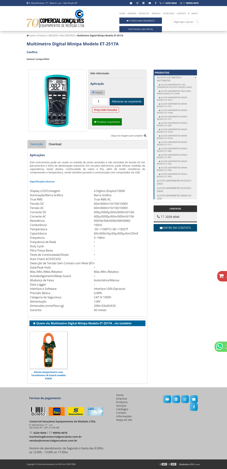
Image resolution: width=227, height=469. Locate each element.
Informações (124, 416)
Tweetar (31, 64)
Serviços (156, 13)
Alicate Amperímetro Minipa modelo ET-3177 (172, 117)
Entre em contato (175, 228)
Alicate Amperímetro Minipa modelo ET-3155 (172, 105)
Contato (181, 13)
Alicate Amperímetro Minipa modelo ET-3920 (172, 162)
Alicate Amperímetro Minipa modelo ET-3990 (172, 175)
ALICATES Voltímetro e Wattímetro (177, 79)
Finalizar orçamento (107, 122)
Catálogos (168, 13)
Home (122, 13)
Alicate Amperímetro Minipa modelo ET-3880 (172, 149)
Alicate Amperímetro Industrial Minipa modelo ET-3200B (174, 92)
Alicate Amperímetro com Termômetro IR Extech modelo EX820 (48, 375)
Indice (195, 13)
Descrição (37, 144)
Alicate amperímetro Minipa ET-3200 (174, 197)
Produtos (144, 13)
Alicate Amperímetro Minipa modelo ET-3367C (172, 98)
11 (189, 3)
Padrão (97, 92)
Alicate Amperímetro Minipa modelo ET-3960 (172, 168)
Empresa (132, 13)
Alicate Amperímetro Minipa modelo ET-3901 (172, 156)
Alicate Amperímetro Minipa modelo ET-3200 (172, 124)
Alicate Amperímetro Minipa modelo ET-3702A (172, 137)
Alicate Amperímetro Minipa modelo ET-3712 (172, 143)
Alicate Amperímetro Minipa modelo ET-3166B (172, 111)
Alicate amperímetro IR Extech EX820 (174, 182)
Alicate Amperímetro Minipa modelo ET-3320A (172, 130)
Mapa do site (124, 419)
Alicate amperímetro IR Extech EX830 (174, 190)
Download (55, 144)
